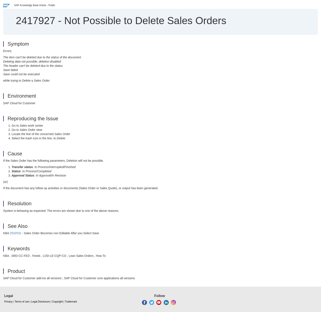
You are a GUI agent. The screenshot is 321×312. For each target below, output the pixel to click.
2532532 (15, 233)
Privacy (8, 301)
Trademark (71, 301)
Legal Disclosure (40, 301)
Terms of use (22, 301)
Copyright (57, 301)
